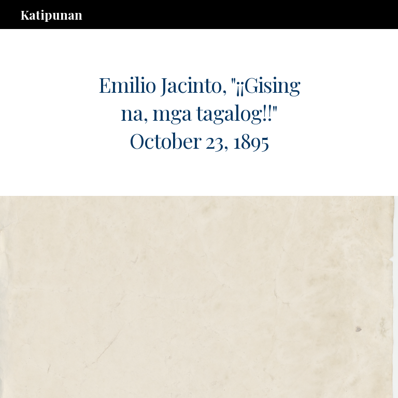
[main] (198, 112)
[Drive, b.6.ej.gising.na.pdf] (184, 297)
